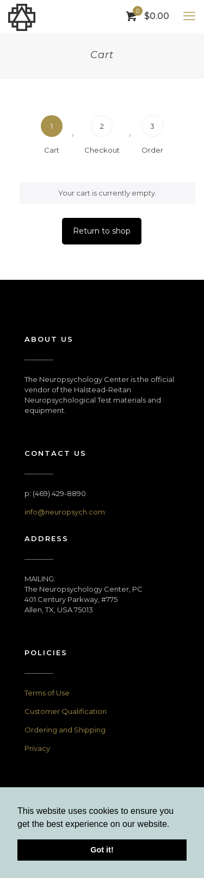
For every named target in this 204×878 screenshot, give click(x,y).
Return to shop (102, 231)
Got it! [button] (101, 849)
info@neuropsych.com (64, 511)
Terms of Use (47, 692)
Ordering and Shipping (65, 729)
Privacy (37, 748)
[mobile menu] (189, 16)
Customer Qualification (65, 711)
